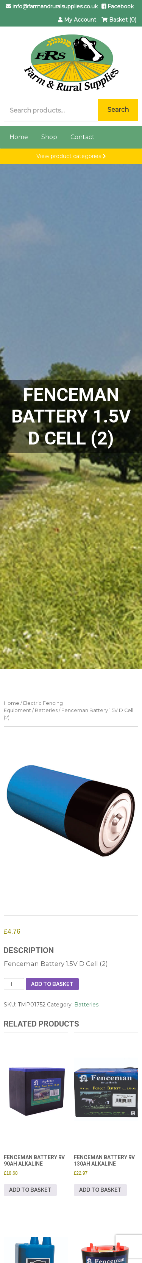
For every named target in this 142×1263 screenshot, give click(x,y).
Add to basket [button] (30, 1190)
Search (118, 109)
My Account (77, 19)
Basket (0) (118, 19)
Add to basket (52, 984)
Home (18, 137)
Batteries (46, 710)
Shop (49, 137)
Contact (82, 137)
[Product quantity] (14, 983)
